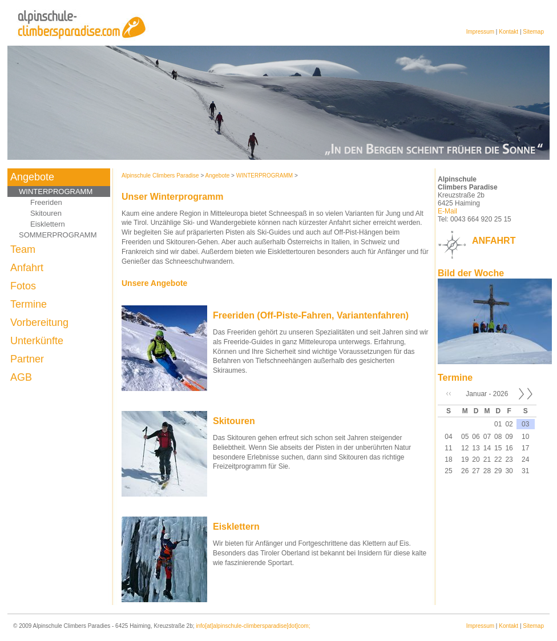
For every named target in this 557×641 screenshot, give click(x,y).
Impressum (480, 32)
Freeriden (46, 202)
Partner (27, 359)
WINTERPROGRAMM (55, 191)
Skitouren (46, 213)
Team (22, 249)
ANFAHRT (493, 240)
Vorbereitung (39, 322)
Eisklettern (47, 224)
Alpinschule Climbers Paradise (160, 175)
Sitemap (533, 32)
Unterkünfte (36, 340)
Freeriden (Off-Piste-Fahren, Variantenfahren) (311, 315)
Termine (28, 304)
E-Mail (447, 211)
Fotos (23, 286)
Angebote (32, 177)
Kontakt (508, 32)
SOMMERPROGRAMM (58, 235)
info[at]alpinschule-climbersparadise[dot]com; (253, 626)
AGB (21, 377)
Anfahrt (26, 267)
